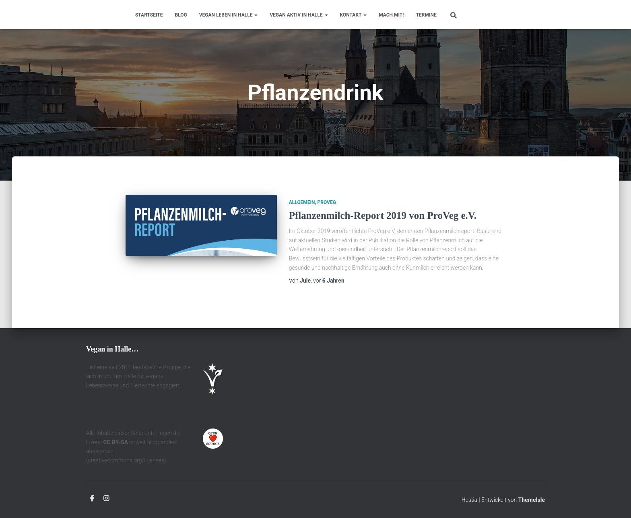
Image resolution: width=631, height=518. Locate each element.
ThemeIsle (531, 500)
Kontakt (353, 15)
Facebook (92, 498)
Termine (426, 15)
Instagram (106, 498)
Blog (181, 15)
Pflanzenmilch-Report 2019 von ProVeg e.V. (382, 215)
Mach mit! (391, 15)
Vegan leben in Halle (228, 15)
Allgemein (302, 202)
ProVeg (327, 202)
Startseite (149, 15)
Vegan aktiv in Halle (299, 15)
